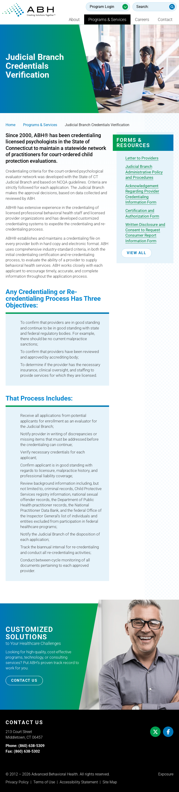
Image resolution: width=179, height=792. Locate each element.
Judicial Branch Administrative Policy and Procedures (144, 172)
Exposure (165, 774)
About (74, 19)
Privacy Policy (17, 782)
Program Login (102, 6)
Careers (142, 19)
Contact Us (24, 680)
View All (136, 253)
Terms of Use (44, 782)
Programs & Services (107, 19)
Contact (165, 19)
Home (10, 125)
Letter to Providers (141, 158)
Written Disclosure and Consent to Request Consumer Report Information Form (145, 232)
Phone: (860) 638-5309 (25, 746)
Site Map (110, 782)
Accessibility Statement (79, 782)
